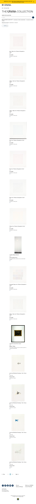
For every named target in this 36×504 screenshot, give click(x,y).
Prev (3, 474)
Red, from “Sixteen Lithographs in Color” (16, 168)
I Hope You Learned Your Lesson (15, 343)
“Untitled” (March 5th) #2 (14, 254)
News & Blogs (19, 486)
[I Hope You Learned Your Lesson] (18, 333)
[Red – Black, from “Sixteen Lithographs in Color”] (18, 41)
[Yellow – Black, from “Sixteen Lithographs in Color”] (18, 100)
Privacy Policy (21, 496)
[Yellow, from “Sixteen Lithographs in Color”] (18, 216)
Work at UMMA (29, 485)
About (17, 485)
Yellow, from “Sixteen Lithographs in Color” (17, 226)
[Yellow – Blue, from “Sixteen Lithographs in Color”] (18, 304)
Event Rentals (28, 486)
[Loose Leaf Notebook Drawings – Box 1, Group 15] (18, 392)
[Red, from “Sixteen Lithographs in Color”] (18, 158)
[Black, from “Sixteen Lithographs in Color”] (18, 187)
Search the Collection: (6, 15)
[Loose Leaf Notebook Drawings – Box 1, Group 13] (18, 452)
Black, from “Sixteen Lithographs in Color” (17, 197)
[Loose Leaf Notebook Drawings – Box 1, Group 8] (18, 363)
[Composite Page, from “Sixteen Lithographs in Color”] (18, 274)
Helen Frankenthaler (21, 19)
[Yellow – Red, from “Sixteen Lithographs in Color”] (18, 71)
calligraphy (16, 19)
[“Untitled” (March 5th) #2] (18, 244)
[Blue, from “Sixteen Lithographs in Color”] (18, 130)
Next (17, 474)
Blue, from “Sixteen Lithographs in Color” (16, 140)
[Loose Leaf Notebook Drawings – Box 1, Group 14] (18, 422)
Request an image (5, 22)
